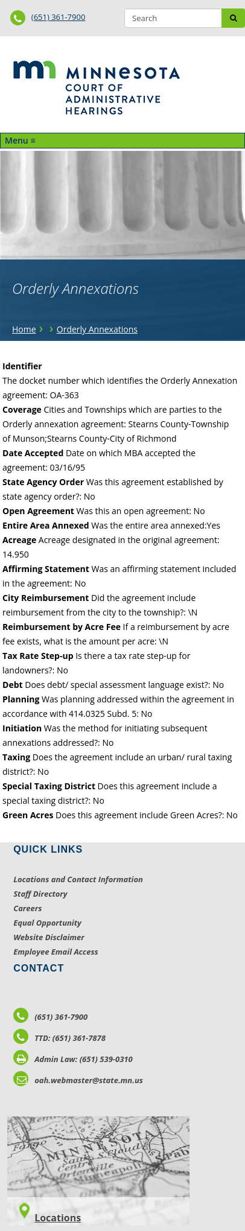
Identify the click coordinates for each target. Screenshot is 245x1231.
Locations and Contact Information (78, 879)
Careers (27, 908)
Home (24, 329)
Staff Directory (40, 893)
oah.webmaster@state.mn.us (78, 1080)
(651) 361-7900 (58, 16)
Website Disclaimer (48, 937)
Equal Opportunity (47, 922)
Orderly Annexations (97, 329)
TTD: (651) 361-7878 (59, 1037)
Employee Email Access (55, 951)
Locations (57, 1217)
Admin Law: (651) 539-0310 (73, 1059)
